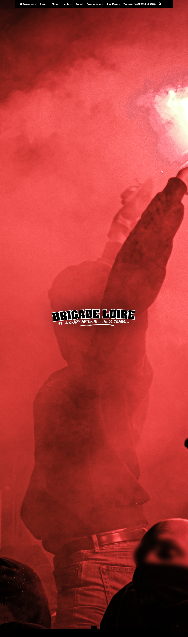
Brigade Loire (28, 4)
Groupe (43, 4)
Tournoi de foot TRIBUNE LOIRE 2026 (140, 4)
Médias (67, 4)
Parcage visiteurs (95, 4)
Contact (79, 4)
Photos (55, 4)
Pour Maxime (113, 4)
